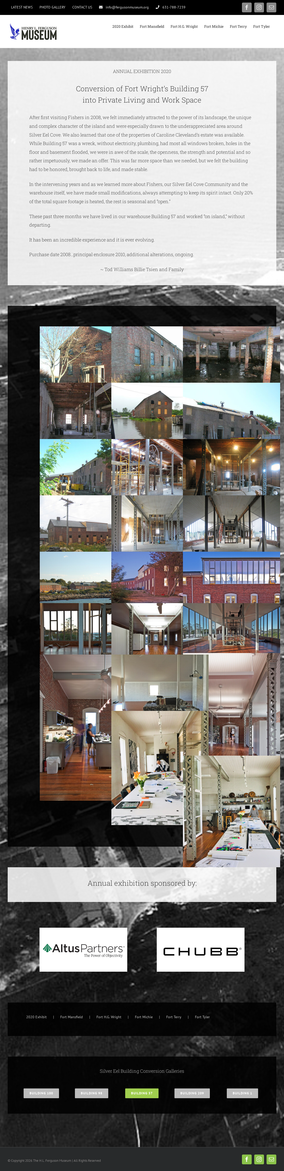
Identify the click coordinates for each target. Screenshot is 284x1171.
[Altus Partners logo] (83, 930)
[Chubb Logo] (200, 930)
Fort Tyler (202, 1017)
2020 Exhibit (36, 1017)
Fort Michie (144, 1017)
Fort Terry (173, 1017)
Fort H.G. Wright (108, 1017)
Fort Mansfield (71, 1017)
